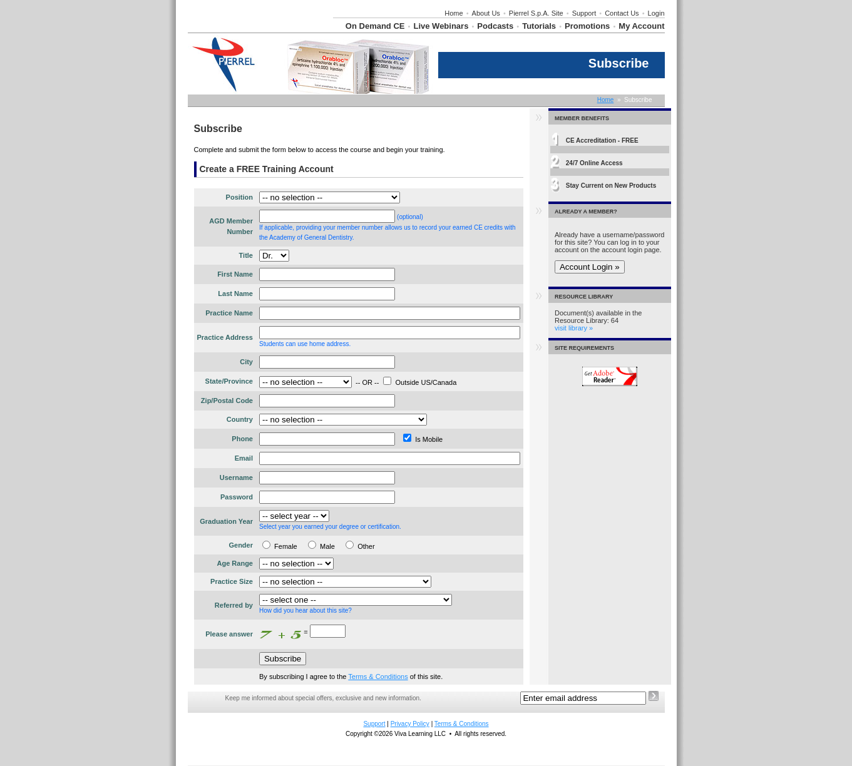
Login (656, 13)
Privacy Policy (410, 723)
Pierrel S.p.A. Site (536, 13)
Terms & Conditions (378, 676)
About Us (486, 13)
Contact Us (622, 13)
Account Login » (590, 267)
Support (584, 13)
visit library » (574, 328)
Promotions (587, 26)
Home (453, 13)
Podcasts (495, 26)
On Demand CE (375, 26)
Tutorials (539, 26)
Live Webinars (440, 26)
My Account (641, 26)
